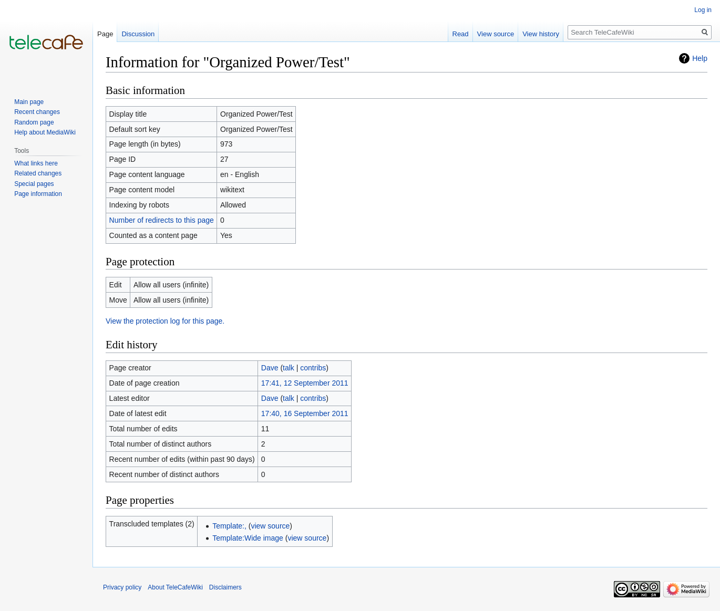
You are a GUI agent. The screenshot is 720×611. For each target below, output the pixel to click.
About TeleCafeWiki (175, 587)
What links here (36, 163)
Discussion (138, 34)
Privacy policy (122, 587)
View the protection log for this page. (165, 321)
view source (270, 526)
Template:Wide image (247, 538)
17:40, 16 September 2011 (304, 413)
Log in (703, 10)
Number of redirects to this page (161, 220)
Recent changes (37, 112)
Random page (34, 122)
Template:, (229, 526)
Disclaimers (225, 587)
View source (496, 34)
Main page (29, 102)
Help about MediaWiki (45, 132)
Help (699, 58)
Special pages (34, 184)
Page (105, 34)
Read (460, 34)
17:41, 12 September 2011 (304, 383)
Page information (38, 194)
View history (540, 34)
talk (288, 368)
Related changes (37, 173)
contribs (313, 368)
